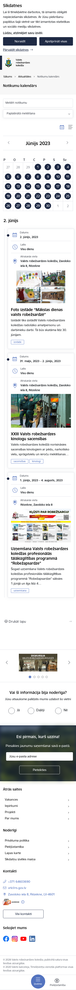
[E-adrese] (11, 902)
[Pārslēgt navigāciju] (38, 981)
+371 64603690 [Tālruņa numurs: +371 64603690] (19, 881)
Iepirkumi (11, 806)
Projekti (10, 812)
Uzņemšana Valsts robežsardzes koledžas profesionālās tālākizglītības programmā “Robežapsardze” (39, 556)
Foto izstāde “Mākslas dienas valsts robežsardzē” (37, 312)
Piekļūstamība (14, 847)
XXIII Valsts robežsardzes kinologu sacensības (33, 436)
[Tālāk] (69, 662)
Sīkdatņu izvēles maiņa (20, 859)
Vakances (11, 799)
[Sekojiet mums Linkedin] (32, 939)
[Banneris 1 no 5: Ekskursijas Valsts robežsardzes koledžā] (38, 662)
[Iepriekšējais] (6, 662)
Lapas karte (13, 853)
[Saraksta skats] (70, 127)
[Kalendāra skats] (62, 127)
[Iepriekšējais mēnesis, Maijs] (8, 142)
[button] (38, 167)
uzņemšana (20, 590)
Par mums (12, 818)
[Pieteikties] (39, 770)
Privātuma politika (17, 840)
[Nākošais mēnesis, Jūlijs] (67, 142)
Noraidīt (20, 41)
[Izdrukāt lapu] (38, 621)
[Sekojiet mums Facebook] (6, 939)
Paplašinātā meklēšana (21, 113)
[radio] (14, 710)
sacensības (20, 461)
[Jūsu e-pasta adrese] (39, 756)
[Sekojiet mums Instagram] (15, 939)
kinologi (36, 461)
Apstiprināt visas (56, 41)
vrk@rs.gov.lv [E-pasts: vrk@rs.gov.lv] (17, 888)
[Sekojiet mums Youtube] (23, 938)
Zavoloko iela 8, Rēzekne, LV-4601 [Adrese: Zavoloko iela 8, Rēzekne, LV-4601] (31, 894)
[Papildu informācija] (22, 901)
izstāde (17, 342)
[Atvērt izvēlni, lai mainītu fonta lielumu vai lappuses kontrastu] (57, 983)
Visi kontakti (23, 914)
